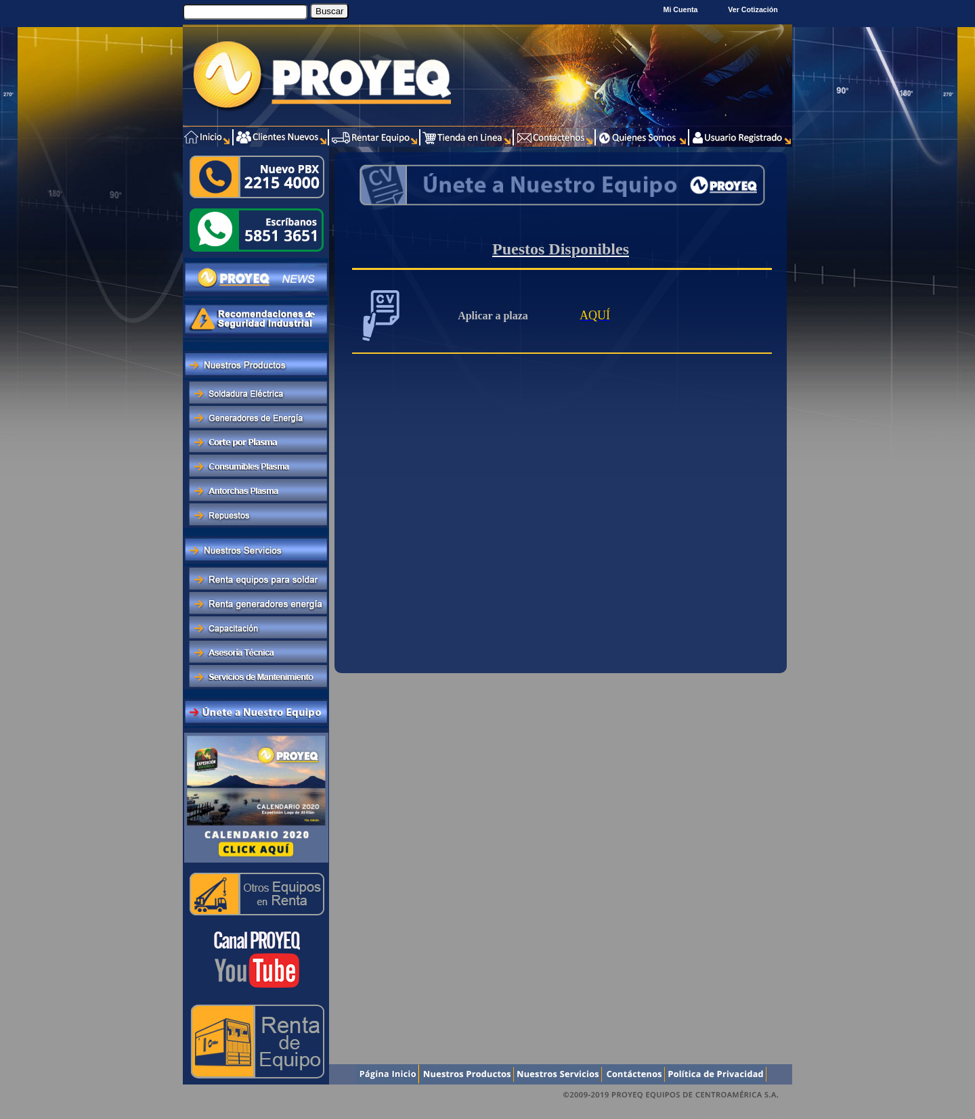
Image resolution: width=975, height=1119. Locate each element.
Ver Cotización (754, 9)
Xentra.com (764, 1112)
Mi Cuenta (680, 9)
